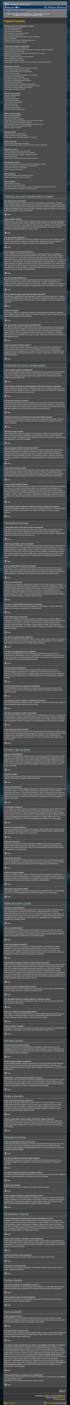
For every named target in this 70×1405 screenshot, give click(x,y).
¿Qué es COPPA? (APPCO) (12, 29)
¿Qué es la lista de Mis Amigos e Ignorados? (16, 143)
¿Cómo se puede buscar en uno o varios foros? (17, 151)
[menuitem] (17, 7)
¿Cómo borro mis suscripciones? (13, 169)
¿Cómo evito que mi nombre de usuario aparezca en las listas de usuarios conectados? (28, 49)
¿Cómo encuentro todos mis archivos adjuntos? (17, 177)
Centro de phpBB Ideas (29, 1334)
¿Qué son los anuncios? (11, 104)
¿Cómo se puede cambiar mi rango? (14, 60)
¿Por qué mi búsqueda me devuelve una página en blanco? (20, 154)
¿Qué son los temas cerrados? (12, 107)
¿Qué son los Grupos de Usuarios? (14, 119)
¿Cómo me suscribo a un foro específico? (16, 167)
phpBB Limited (19, 1320)
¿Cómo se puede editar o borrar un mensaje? (17, 70)
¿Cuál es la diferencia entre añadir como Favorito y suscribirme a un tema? (25, 164)
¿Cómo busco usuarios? (11, 156)
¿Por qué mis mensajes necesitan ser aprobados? (18, 87)
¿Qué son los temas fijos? (11, 105)
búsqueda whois (33, 1351)
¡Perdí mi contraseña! (10, 38)
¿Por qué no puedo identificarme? (13, 35)
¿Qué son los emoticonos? (11, 98)
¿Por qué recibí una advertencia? (13, 82)
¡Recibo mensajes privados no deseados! (15, 135)
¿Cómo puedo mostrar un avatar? (13, 58)
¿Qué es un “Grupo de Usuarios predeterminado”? (18, 126)
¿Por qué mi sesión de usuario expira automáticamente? (20, 40)
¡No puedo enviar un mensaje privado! (15, 133)
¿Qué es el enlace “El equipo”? (13, 127)
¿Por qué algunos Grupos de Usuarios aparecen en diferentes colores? (24, 124)
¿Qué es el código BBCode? (12, 95)
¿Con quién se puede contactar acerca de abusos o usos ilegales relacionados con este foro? (30, 186)
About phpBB (29, 1322)
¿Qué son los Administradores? (13, 115)
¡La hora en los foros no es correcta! (14, 51)
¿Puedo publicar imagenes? (12, 100)
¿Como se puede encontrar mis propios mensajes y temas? (20, 158)
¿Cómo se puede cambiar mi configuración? (16, 48)
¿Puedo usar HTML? (10, 97)
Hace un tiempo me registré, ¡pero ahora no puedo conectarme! (22, 36)
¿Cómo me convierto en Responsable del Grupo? (18, 122)
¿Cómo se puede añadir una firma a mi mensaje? (18, 71)
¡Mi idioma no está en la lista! (12, 55)
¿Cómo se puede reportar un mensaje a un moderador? (19, 84)
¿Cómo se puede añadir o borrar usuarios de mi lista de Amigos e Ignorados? (25, 145)
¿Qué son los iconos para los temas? (14, 109)
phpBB (28, 439)
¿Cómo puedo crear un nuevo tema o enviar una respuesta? (21, 68)
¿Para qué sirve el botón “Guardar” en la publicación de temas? (22, 85)
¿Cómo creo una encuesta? (12, 73)
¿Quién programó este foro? (12, 183)
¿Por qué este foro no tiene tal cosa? (14, 185)
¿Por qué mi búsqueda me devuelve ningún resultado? (19, 152)
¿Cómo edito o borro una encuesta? (14, 77)
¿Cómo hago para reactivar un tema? (14, 89)
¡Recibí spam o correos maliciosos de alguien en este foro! (20, 137)
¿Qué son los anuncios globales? (13, 102)
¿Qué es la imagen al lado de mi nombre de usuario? (19, 56)
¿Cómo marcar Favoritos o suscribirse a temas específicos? (21, 166)
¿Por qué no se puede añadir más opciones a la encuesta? (20, 75)
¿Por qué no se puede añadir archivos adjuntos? (17, 80)
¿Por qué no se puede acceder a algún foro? (16, 78)
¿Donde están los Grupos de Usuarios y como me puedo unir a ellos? (23, 120)
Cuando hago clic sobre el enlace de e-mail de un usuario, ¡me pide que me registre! (27, 62)
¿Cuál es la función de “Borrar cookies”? (15, 42)
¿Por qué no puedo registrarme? (13, 31)
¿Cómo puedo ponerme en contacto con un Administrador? (20, 188)
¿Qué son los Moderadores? (12, 117)
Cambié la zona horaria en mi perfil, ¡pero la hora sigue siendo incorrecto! (24, 53)
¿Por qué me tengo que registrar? (13, 28)
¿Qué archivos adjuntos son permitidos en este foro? (19, 175)
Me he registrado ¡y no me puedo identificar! (16, 33)
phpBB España (62, 1397)
